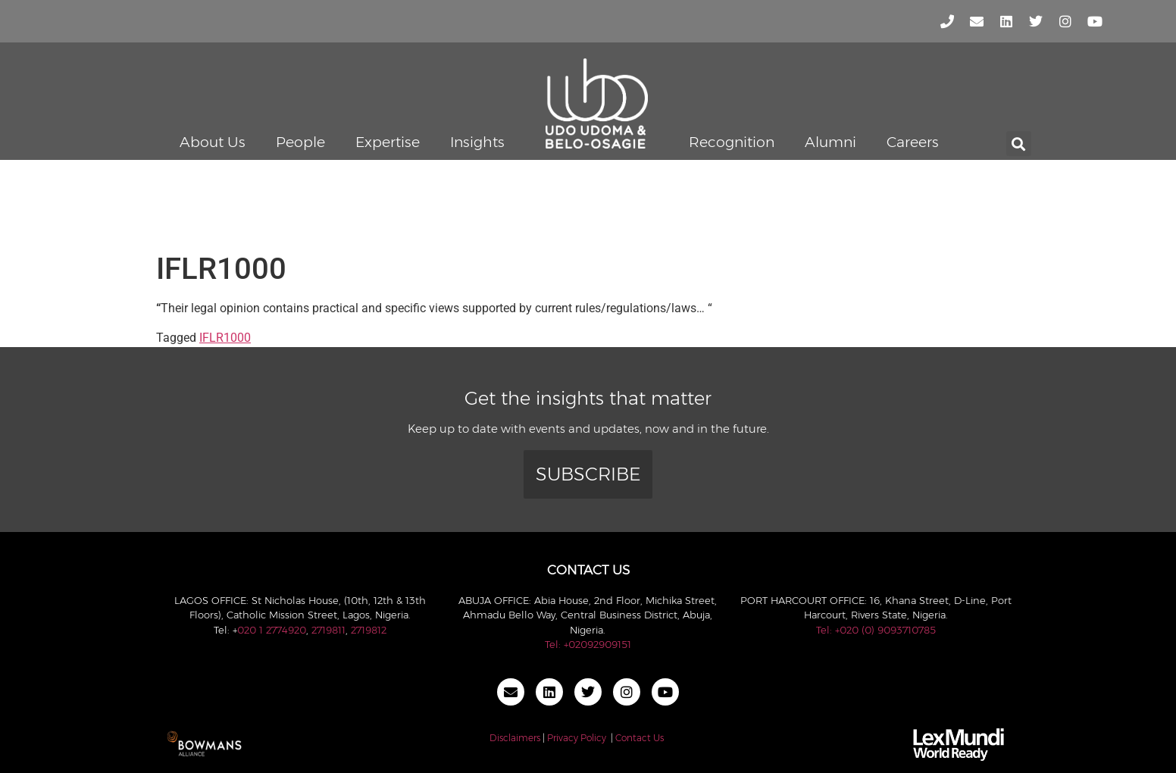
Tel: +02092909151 (588, 644)
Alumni (830, 142)
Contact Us (639, 737)
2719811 (328, 630)
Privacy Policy (576, 737)
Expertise (387, 142)
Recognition (731, 142)
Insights (477, 142)
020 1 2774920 (271, 630)
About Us (213, 142)
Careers (913, 142)
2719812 (368, 630)
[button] (1018, 143)
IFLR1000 (225, 337)
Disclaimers (514, 737)
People (300, 142)
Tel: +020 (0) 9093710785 (876, 630)
